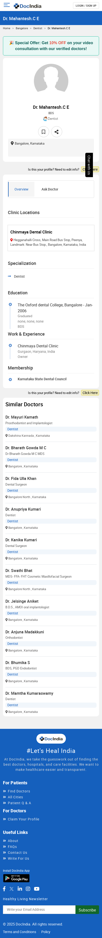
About (13, 840)
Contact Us (17, 852)
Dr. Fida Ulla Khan (20, 478)
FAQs (12, 846)
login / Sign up (86, 5)
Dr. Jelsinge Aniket (21, 601)
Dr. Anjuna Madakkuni (24, 632)
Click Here (90, 169)
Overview (22, 189)
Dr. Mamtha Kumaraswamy (29, 693)
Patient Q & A (19, 803)
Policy (45, 931)
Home (6, 28)
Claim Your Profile (23, 819)
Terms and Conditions (19, 931)
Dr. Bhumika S (17, 662)
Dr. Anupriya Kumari (23, 509)
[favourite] (43, 131)
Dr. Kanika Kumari (21, 540)
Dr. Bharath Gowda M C (25, 447)
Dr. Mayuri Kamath (21, 417)
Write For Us (18, 858)
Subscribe (87, 910)
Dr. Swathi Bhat (18, 570)
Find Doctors (19, 791)
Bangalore (22, 28)
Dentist (37, 28)
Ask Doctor (50, 189)
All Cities (15, 797)
